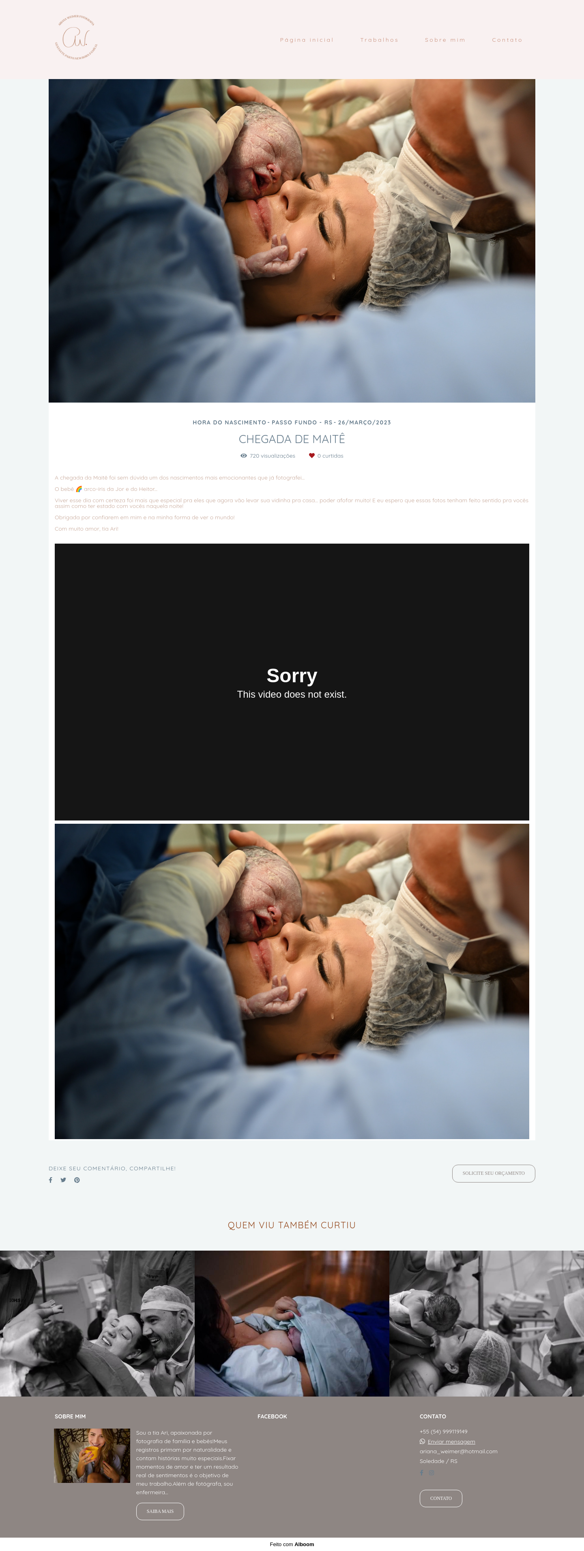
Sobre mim (445, 39)
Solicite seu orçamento (494, 1173)
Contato (507, 39)
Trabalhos (379, 39)
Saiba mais (160, 1511)
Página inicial (307, 39)
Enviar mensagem (451, 1441)
